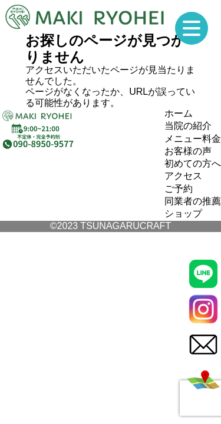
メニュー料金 (192, 139)
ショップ (183, 213)
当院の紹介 (188, 126)
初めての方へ (192, 163)
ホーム (178, 113)
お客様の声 (188, 151)
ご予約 (178, 189)
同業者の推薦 (192, 201)
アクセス (183, 176)
